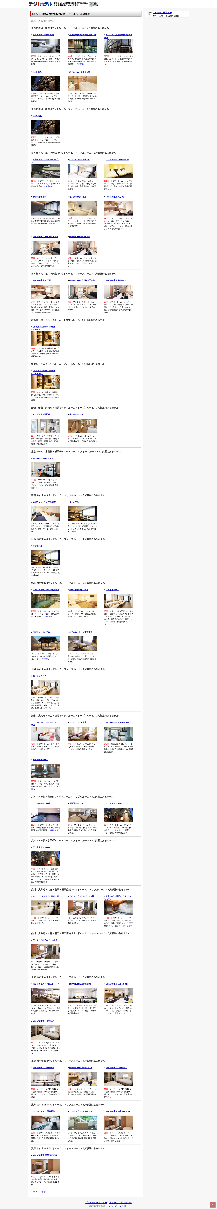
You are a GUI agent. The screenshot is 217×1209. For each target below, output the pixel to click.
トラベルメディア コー (117, 1206)
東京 (43, 1192)
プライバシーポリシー (96, 1202)
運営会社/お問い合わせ (120, 1202)
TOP (35, 1192)
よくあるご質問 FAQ (162, 12)
